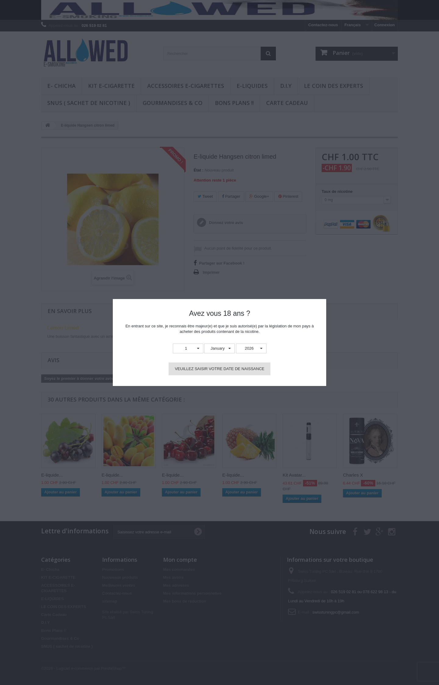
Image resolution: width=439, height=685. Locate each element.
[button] (188, 349)
